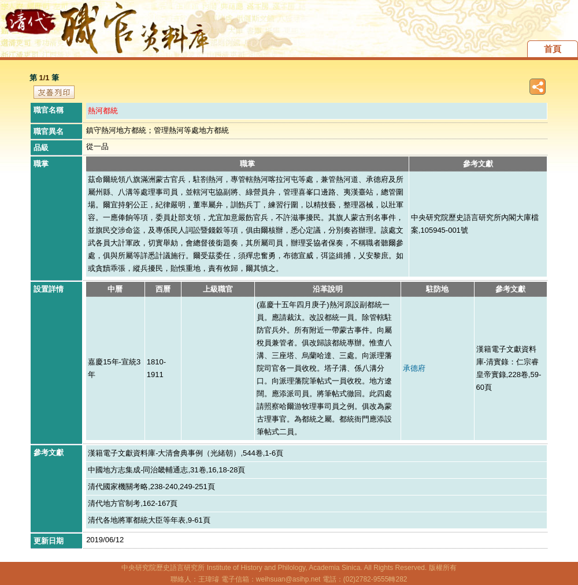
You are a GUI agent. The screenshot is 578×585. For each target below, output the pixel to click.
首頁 (552, 49)
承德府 (414, 368)
